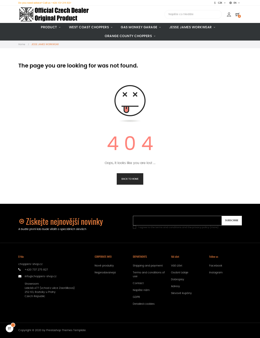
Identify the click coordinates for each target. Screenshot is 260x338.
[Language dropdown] (235, 3)
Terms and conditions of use (149, 274)
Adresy (175, 286)
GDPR (136, 297)
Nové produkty (104, 265)
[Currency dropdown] (220, 3)
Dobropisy (177, 279)
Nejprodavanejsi (105, 272)
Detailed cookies (144, 304)
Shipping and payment (148, 265)
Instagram (216, 272)
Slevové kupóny (181, 293)
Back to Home (130, 179)
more (214, 227)
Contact (138, 283)
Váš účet (176, 265)
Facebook (215, 265)
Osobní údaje (179, 272)
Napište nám (141, 290)
